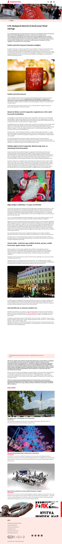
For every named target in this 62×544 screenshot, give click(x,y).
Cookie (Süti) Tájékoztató (13, 527)
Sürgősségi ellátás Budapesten (14, 523)
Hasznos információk (12, 525)
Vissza (11, 20)
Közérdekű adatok (11, 529)
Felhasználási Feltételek (12, 531)
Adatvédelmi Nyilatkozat (12, 532)
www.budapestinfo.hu (32, 314)
